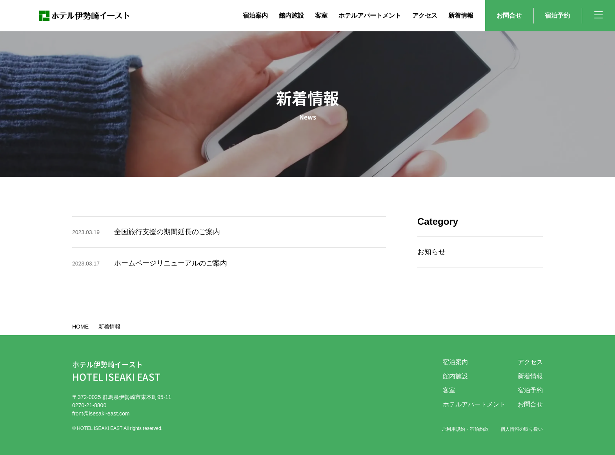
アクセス (530, 362)
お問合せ (509, 15)
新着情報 (530, 376)
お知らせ (431, 252)
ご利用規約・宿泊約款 (465, 429)
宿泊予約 (557, 15)
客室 (449, 390)
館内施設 (455, 376)
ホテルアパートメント (474, 404)
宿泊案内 (455, 362)
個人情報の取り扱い (521, 429)
